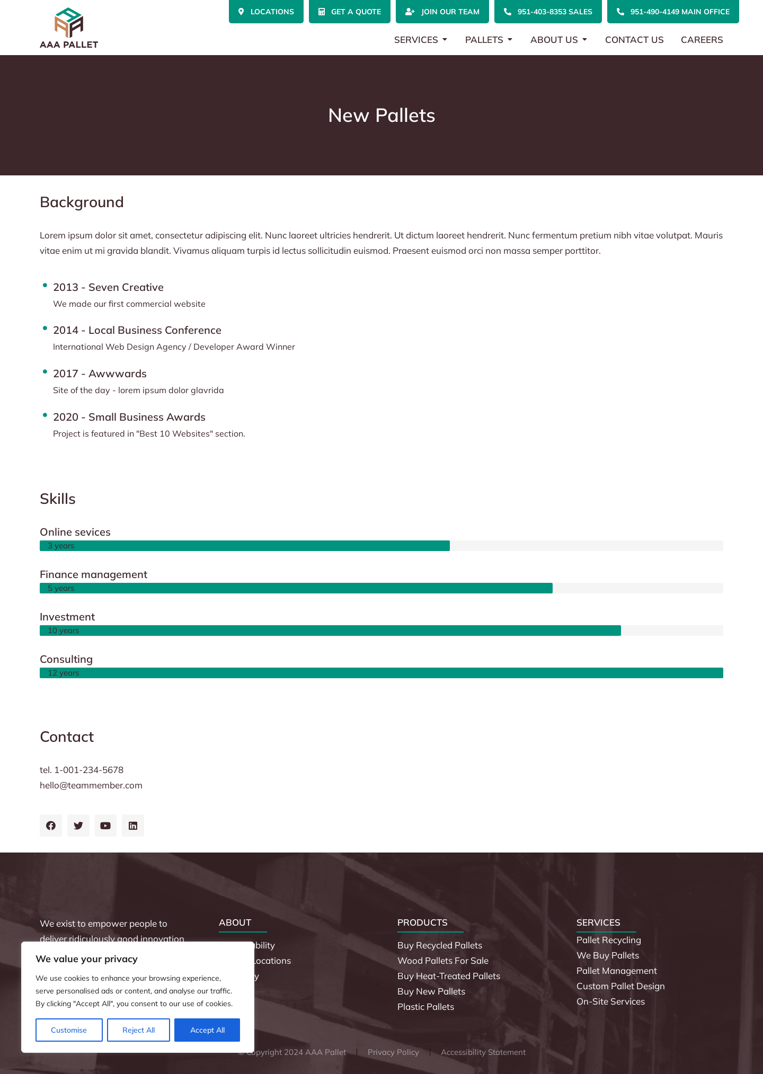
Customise (69, 1030)
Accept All (207, 1030)
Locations (266, 11)
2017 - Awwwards (100, 373)
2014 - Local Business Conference (137, 329)
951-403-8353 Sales (548, 11)
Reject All (138, 1030)
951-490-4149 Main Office (673, 11)
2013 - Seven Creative (108, 287)
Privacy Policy (393, 1052)
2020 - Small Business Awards (129, 416)
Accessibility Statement (483, 1052)
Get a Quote (349, 11)
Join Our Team (442, 11)
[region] (137, 997)
